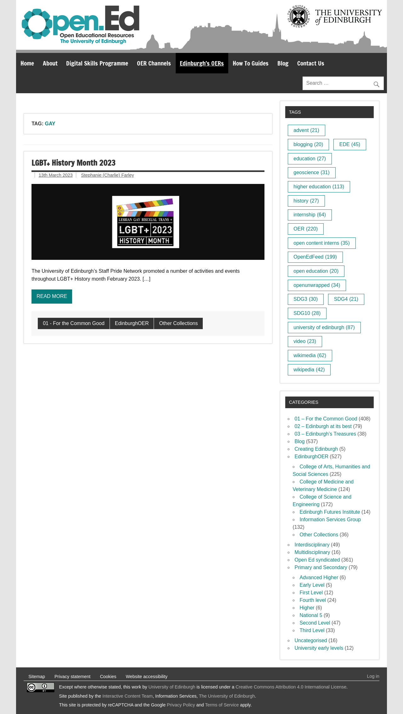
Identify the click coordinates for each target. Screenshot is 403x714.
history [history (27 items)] (306, 200)
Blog (282, 63)
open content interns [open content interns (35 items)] (321, 243)
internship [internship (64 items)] (309, 214)
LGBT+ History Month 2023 (73, 162)
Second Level (315, 622)
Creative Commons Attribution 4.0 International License (291, 686)
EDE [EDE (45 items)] (349, 144)
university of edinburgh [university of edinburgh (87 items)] (324, 327)
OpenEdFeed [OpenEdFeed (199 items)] (315, 257)
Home (27, 63)
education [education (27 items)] (309, 158)
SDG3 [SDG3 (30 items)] (305, 299)
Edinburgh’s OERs (202, 63)
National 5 (311, 615)
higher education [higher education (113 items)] (318, 186)
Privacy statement (72, 676)
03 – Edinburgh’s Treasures (325, 434)
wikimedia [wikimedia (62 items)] (309, 355)
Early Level (312, 585)
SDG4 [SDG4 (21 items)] (346, 299)
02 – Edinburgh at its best (323, 426)
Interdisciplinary (312, 544)
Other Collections (178, 323)
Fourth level (313, 600)
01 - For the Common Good (74, 323)
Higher (307, 607)
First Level (311, 592)
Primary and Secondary (321, 567)
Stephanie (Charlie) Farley (107, 175)
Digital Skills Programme (97, 63)
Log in (373, 676)
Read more (52, 296)
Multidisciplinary (312, 552)
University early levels (319, 648)
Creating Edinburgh (316, 449)
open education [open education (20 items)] (315, 271)
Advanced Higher (319, 577)
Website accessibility (146, 676)
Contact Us (310, 63)
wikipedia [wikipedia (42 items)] (309, 369)
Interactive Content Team (127, 696)
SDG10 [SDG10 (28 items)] (307, 313)
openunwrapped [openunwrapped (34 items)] (316, 285)
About (50, 63)
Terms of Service (222, 704)
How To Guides (251, 63)
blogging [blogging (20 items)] (308, 144)
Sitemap (36, 676)
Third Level (312, 630)
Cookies (108, 676)
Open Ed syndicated (317, 560)
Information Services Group (330, 519)
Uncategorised (311, 640)
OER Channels (154, 63)
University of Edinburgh (172, 686)
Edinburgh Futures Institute (330, 512)
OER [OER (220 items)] (305, 228)
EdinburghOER (132, 323)
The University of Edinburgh (227, 696)
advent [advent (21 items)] (306, 130)
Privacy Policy (181, 704)
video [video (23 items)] (304, 341)
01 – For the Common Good (326, 418)
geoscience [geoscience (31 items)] (311, 172)
